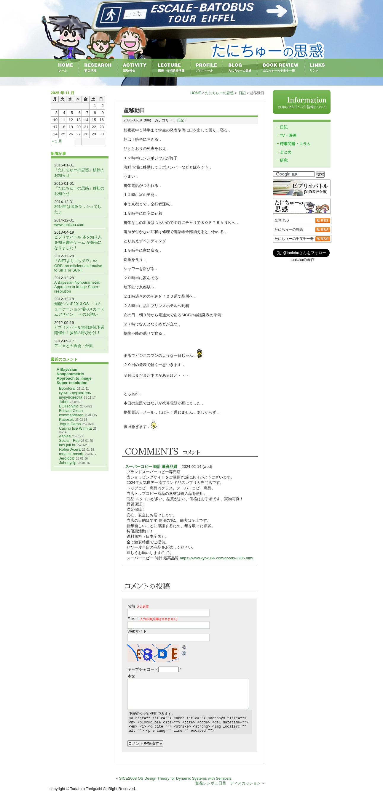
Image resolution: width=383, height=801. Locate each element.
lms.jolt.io (67, 445)
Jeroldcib (66, 458)
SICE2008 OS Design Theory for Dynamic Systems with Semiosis (175, 782)
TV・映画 (288, 135)
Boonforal (67, 388)
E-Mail (152, 619)
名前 (138, 606)
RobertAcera (70, 449)
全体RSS (282, 220)
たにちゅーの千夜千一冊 (294, 239)
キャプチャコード (142, 669)
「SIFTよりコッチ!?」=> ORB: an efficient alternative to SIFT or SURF (78, 265)
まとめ (285, 152)
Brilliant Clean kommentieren (71, 412)
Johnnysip (67, 462)
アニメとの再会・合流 (73, 345)
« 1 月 (57, 141)
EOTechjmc (69, 406)
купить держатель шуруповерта (75, 395)
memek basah (71, 454)
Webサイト (137, 631)
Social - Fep (69, 440)
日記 (242, 93)
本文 (131, 676)
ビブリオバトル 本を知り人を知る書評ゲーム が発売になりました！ (78, 242)
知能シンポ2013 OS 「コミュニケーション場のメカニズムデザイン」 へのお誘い (79, 309)
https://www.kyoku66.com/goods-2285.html (216, 558)
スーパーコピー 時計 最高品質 (151, 466)
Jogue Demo (70, 424)
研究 (284, 160)
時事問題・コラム (295, 144)
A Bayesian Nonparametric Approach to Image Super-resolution (77, 286)
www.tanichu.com (69, 224)
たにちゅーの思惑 (219, 93)
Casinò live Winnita (75, 428)
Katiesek (66, 419)
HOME (195, 93)
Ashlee (65, 436)
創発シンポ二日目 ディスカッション (228, 786)
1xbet (63, 401)
